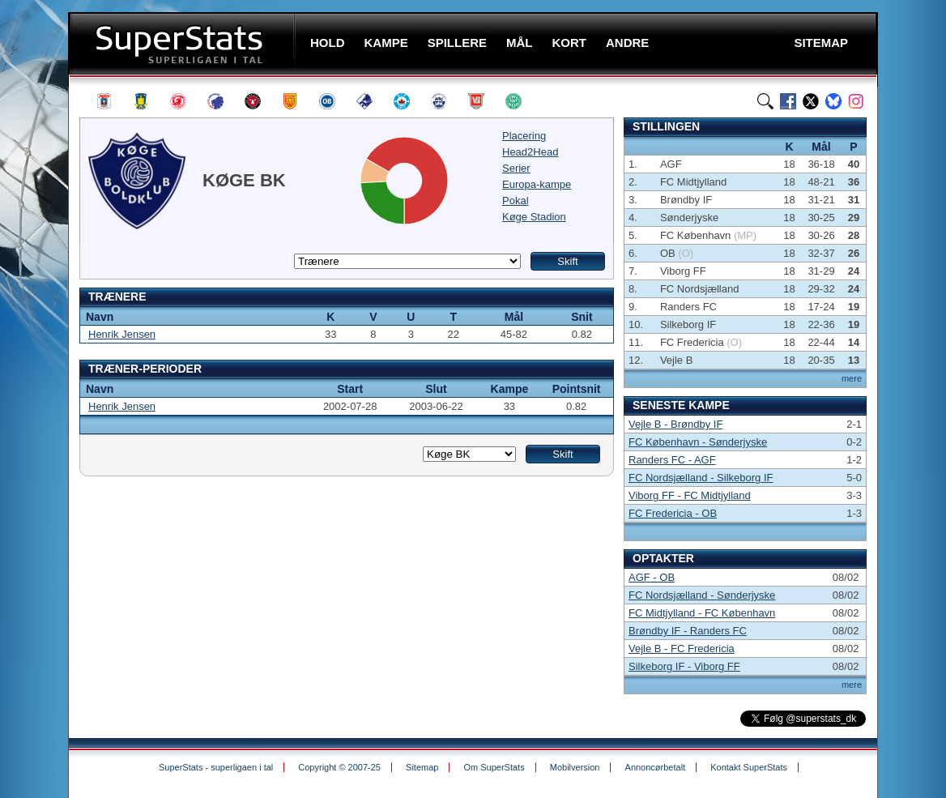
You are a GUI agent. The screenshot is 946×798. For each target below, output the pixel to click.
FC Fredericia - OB (673, 513)
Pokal (515, 200)
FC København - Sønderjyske (698, 442)
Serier (516, 168)
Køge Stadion (534, 217)
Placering (524, 136)
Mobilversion (575, 767)
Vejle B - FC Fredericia (682, 648)
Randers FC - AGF (672, 460)
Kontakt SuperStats (748, 767)
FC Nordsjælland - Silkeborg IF (701, 478)
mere (852, 378)
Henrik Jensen (122, 334)
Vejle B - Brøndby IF (675, 424)
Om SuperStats (493, 767)
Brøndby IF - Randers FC (688, 631)
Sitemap (422, 767)
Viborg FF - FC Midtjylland (690, 495)
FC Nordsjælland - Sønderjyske (702, 595)
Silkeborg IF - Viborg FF (684, 666)
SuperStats (183, 43)
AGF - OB (652, 577)
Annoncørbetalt (655, 767)
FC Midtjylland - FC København (702, 613)
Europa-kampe (536, 184)
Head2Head (530, 152)
